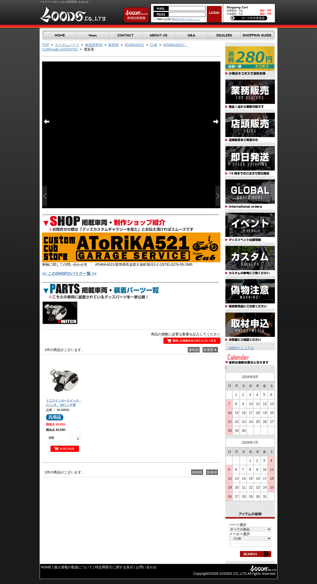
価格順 (193, 350)
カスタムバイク (67, 45)
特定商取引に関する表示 (114, 567)
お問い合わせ (146, 567)
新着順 (212, 472)
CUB (153, 45)
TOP (45, 45)
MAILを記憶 (162, 19)
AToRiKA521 (134, 45)
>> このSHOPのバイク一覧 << (69, 273)
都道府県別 (94, 45)
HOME (46, 567)
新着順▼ (210, 350)
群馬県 (113, 45)
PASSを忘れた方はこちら (185, 19)
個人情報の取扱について (73, 567)
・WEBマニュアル (239, 348)
